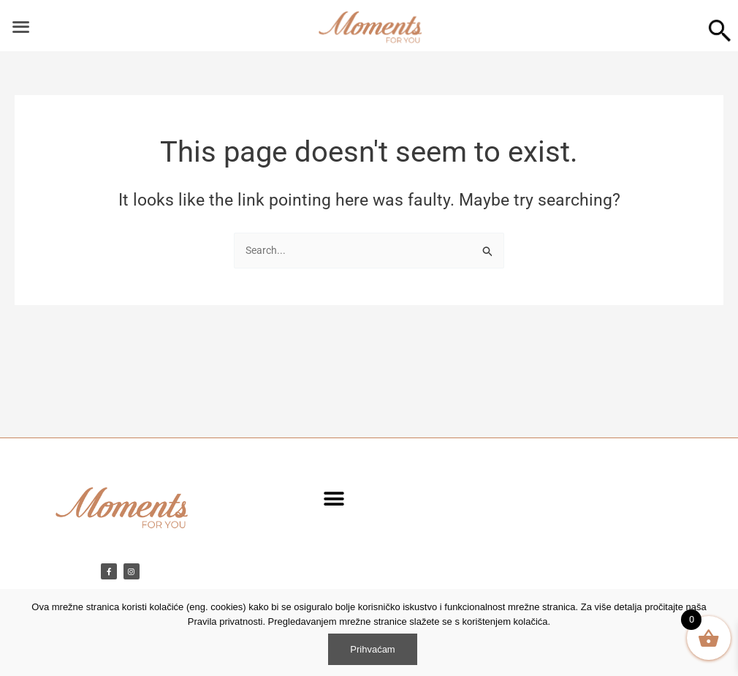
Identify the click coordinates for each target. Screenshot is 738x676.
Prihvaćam (372, 649)
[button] (333, 498)
